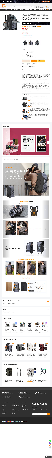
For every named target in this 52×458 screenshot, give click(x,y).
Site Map (3, 406)
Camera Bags (21, 9)
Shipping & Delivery (15, 406)
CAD (47, 3)
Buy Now (34, 60)
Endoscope (39, 9)
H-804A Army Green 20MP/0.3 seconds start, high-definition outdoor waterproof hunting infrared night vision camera (8, 379)
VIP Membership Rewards (5, 413)
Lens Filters (10, 9)
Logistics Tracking (25, 409)
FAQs (17, 159)
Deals (48, 9)
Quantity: (23, 49)
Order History (24, 405)
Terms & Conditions (15, 405)
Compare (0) (41, 3)
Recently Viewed (36, 3)
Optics (42, 9)
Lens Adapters (15, 9)
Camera (34, 9)
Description (6, 159)
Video (3, 409)
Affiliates (13, 413)
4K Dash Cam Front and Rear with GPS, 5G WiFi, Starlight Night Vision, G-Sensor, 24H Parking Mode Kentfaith (22, 329)
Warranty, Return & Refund (15, 409)
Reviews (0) (12, 159)
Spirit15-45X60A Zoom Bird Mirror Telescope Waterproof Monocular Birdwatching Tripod (43, 379)
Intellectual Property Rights (15, 412)
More (45, 9)
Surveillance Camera (28, 9)
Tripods (6, 9)
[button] (6, 209)
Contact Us (4, 405)
